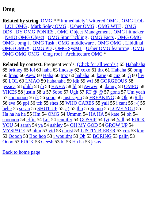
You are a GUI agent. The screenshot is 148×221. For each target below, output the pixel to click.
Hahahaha (135, 64)
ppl (26, 103)
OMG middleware (76, 42)
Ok (124, 97)
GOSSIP (88, 119)
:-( (136, 103)
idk (76, 80)
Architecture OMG (84, 53)
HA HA (96, 114)
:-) (67, 108)
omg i (23, 42)
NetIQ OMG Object (24, 37)
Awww (90, 86)
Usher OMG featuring (107, 48)
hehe (7, 108)
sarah (26, 125)
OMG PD (42, 48)
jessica (9, 86)
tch (39, 103)
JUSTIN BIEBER (98, 130)
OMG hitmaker (129, 31)
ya (40, 125)
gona (115, 92)
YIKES (9, 92)
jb (42, 86)
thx (101, 69)
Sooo (57, 92)
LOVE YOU (122, 108)
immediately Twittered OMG (89, 20)
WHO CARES (79, 103)
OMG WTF (109, 26)
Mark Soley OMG (48, 26)
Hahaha (118, 69)
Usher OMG (82, 26)
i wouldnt (62, 136)
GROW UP (116, 125)
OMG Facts (102, 37)
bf (63, 141)
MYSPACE (13, 130)
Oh (82, 136)
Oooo (7, 141)
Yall (120, 119)
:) (129, 75)
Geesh (47, 141)
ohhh (28, 86)
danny (111, 86)
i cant (121, 103)
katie (101, 75)
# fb (138, 97)
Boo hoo (37, 136)
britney (15, 69)
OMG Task (43, 42)
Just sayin (72, 97)
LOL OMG (16, 26)
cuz (117, 75)
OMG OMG (109, 42)
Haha (48, 75)
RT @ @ (94, 92)
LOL (13, 80)
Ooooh (15, 136)
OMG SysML (68, 48)
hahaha (82, 75)
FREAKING (101, 97)
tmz (64, 75)
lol (32, 69)
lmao (13, 75)
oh (129, 114)
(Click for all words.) (97, 64)
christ (67, 130)
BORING (102, 136)
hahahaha (56, 80)
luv (141, 75)
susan (24, 108)
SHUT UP (47, 108)
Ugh (74, 92)
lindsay (66, 69)
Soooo (96, 108)
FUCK (27, 141)
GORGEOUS (114, 80)
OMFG (131, 86)
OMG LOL (133, 20)
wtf (89, 80)
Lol (46, 119)
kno (140, 130)
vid (52, 130)
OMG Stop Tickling (67, 37)
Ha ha (78, 141)
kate (115, 114)
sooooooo (18, 97)
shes (54, 103)
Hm (36, 114)
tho (80, 108)
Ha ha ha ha (14, 114)
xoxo (85, 69)
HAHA (58, 86)
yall (105, 103)
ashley (56, 125)
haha (46, 69)
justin (29, 92)
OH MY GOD (84, 125)
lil (74, 86)
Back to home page (21, 152)
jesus (96, 141)
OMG (46, 20)
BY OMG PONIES (35, 31)
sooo (50, 97)
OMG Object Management (83, 31)
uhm (36, 130)
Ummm (74, 114)
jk (37, 97)
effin (31, 119)
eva (12, 103)
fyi (106, 119)
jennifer (64, 119)
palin (124, 136)
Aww (30, 75)
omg (138, 69)
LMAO (32, 80)
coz (126, 130)
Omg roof (52, 53)
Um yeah (136, 92)
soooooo (10, 119)
